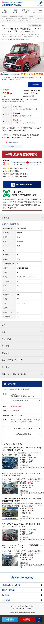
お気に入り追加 (39, 620)
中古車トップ (5, 16)
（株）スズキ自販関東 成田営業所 (16, 389)
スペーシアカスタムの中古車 (26, 16)
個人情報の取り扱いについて (22, 608)
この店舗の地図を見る (26, 401)
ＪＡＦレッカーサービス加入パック (24, 123)
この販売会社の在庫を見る (26, 428)
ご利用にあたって (27, 606)
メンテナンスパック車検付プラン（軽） (25, 109)
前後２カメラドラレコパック (22, 116)
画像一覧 (35, 85)
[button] (42, 58)
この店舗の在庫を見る (27, 434)
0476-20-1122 (16, 406)
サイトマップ (15, 606)
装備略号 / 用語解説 (10, 224)
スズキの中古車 (13, 16)
